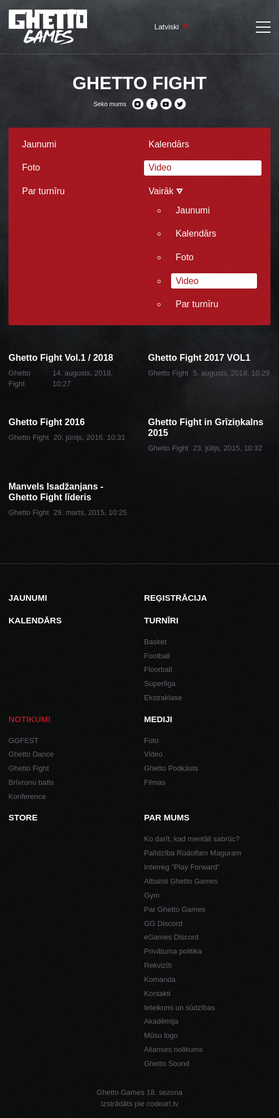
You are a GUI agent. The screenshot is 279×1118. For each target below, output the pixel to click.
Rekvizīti (158, 965)
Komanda (160, 979)
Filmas (154, 782)
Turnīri (161, 620)
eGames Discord (171, 937)
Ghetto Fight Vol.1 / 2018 (61, 358)
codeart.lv (162, 1103)
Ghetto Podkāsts (171, 768)
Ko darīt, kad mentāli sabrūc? (191, 839)
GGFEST (23, 740)
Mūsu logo (161, 1035)
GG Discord (163, 923)
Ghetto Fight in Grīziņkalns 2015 (205, 427)
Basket (155, 641)
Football (157, 656)
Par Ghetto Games (174, 909)
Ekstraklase (163, 697)
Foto (31, 167)
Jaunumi (39, 144)
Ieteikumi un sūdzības (179, 1007)
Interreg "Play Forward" (182, 867)
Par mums (167, 817)
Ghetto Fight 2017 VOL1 (199, 358)
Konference (27, 796)
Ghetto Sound (166, 1063)
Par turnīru (43, 191)
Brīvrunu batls (31, 782)
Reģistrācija (175, 597)
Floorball (158, 669)
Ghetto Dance (31, 754)
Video (160, 167)
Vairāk (166, 191)
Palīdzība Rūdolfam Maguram (192, 853)
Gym (151, 895)
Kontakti (157, 993)
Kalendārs (169, 144)
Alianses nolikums (173, 1049)
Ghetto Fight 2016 (46, 422)
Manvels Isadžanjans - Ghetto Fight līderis (55, 492)
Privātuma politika (173, 951)
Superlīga (160, 683)
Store (22, 817)
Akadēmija (161, 1021)
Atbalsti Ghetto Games (181, 881)
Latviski (166, 27)
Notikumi (29, 719)
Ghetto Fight (168, 373)
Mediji (158, 719)
